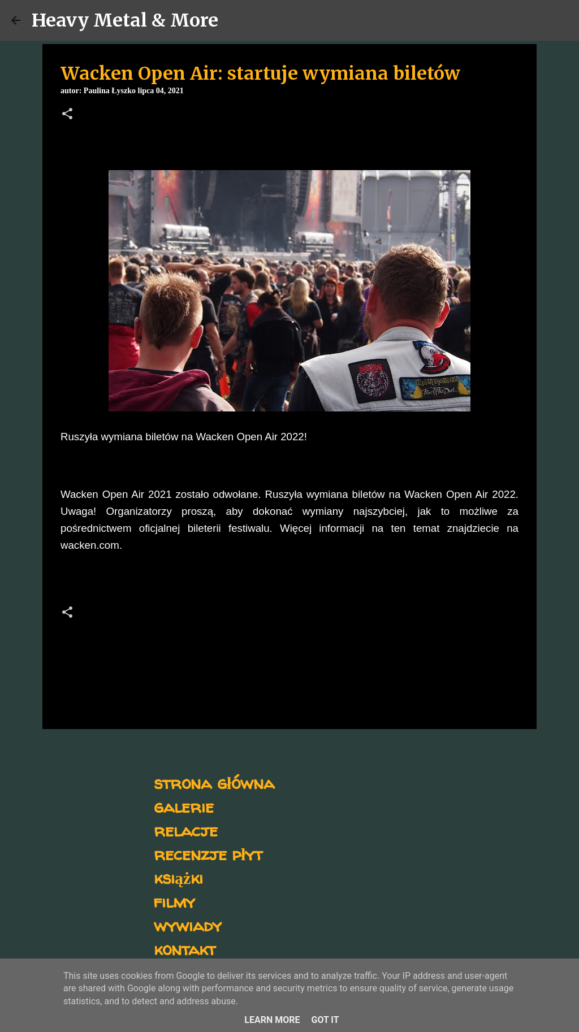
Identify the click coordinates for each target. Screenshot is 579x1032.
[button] (67, 115)
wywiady (188, 924)
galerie (184, 806)
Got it (325, 1019)
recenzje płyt (208, 853)
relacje (186, 830)
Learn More (272, 1019)
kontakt (184, 948)
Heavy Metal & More (125, 20)
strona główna (214, 782)
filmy (174, 901)
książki (178, 877)
